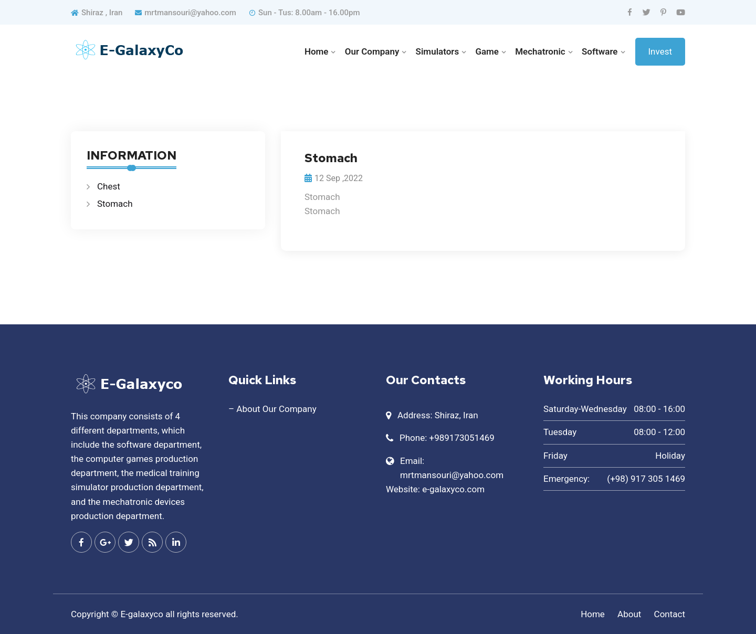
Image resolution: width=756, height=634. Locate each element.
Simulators (437, 51)
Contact (669, 614)
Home (316, 51)
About (629, 614)
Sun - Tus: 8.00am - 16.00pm (304, 12)
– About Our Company (272, 409)
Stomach (115, 203)
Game (487, 51)
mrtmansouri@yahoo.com (185, 12)
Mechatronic (540, 51)
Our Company (372, 51)
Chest (108, 186)
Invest (660, 51)
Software (600, 51)
